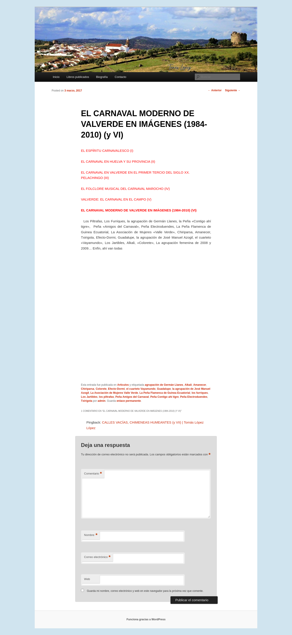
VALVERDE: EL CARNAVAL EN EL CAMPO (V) (116, 199)
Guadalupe (164, 388)
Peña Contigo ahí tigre (164, 396)
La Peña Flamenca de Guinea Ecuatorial (165, 392)
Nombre (90, 535)
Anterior (215, 90)
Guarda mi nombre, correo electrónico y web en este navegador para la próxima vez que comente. (145, 590)
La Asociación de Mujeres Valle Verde (114, 392)
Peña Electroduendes (193, 396)
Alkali (188, 384)
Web (87, 579)
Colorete (101, 388)
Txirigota (86, 400)
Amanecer (199, 384)
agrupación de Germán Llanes (164, 384)
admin (101, 400)
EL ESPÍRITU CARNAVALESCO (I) (107, 150)
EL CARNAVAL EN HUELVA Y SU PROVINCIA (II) (118, 161)
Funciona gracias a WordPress (145, 619)
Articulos (123, 384)
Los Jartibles (89, 396)
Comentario (93, 474)
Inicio (56, 77)
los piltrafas (106, 396)
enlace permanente (129, 400)
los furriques (200, 392)
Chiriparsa (87, 388)
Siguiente (232, 90)
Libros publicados (78, 77)
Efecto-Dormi (116, 388)
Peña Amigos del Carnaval (132, 396)
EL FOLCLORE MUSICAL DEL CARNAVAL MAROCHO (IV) (125, 189)
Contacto (120, 77)
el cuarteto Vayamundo (140, 388)
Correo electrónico (97, 557)
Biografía (102, 77)
